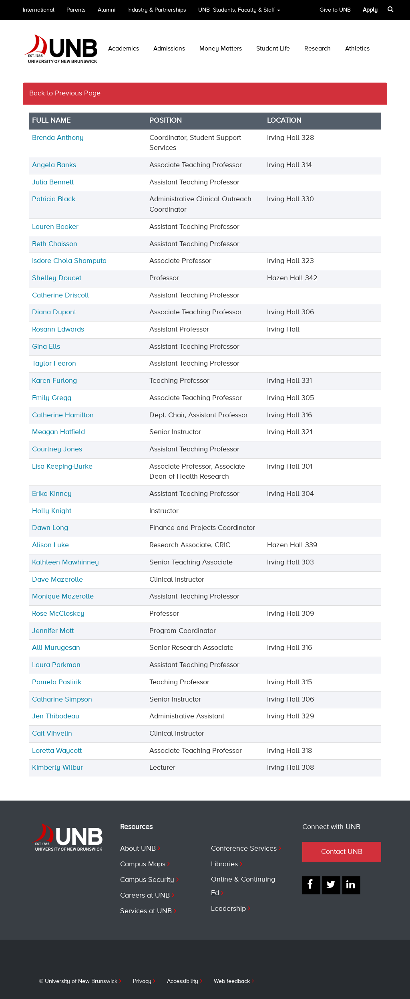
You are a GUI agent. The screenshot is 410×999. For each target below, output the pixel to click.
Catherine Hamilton (63, 415)
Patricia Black (53, 199)
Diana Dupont (54, 312)
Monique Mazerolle (63, 596)
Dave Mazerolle (57, 579)
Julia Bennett (53, 182)
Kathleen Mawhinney (65, 562)
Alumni (106, 10)
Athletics (357, 49)
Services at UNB (146, 911)
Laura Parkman (56, 665)
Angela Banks (54, 165)
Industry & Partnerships (156, 10)
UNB (239, 12)
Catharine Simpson (62, 699)
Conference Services (244, 848)
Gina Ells (46, 346)
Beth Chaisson (54, 244)
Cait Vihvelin (52, 733)
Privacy (142, 981)
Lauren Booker (55, 227)
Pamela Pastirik (56, 682)
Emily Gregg (51, 398)
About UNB (138, 848)
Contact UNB (341, 851)
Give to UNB (335, 10)
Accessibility (182, 981)
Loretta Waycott (57, 750)
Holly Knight (51, 511)
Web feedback (232, 981)
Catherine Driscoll (60, 295)
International (38, 10)
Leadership (228, 908)
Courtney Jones (57, 449)
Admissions (169, 49)
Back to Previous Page (64, 93)
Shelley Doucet (56, 278)
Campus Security (147, 880)
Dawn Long (50, 528)
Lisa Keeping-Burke (62, 466)
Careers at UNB (145, 895)
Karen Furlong (54, 380)
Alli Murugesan (56, 647)
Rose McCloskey (58, 613)
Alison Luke (50, 545)
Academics (123, 49)
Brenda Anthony (58, 138)
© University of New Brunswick (78, 981)
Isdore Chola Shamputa (69, 261)
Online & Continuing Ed (243, 886)
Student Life (273, 49)
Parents (76, 10)
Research (317, 49)
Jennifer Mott (53, 631)
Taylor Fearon (54, 363)
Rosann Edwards (58, 329)
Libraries (224, 864)
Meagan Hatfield (58, 432)
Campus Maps (142, 864)
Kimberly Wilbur (57, 767)
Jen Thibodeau (55, 716)
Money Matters (220, 49)
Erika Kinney (52, 493)
